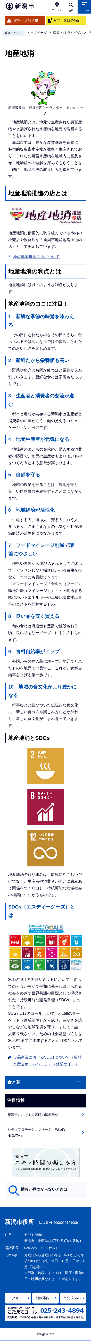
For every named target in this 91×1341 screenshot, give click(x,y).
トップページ (37, 33)
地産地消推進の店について (36, 257)
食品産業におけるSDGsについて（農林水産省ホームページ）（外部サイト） (47, 1060)
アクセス (15, 1298)
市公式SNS (72, 1298)
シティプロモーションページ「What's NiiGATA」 (36, 1132)
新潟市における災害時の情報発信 (33, 1115)
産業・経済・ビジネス (70, 33)
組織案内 (43, 1298)
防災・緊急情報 (26, 20)
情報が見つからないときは (44, 1189)
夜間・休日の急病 (67, 20)
